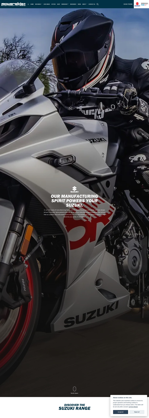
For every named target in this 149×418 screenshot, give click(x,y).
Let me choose (133, 407)
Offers (53, 4)
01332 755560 (128, 4)
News (79, 4)
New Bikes (38, 4)
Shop (58, 4)
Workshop (64, 4)
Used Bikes (47, 4)
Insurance (73, 4)
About (84, 4)
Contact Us (92, 4)
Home (32, 4)
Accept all (120, 412)
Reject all (136, 412)
